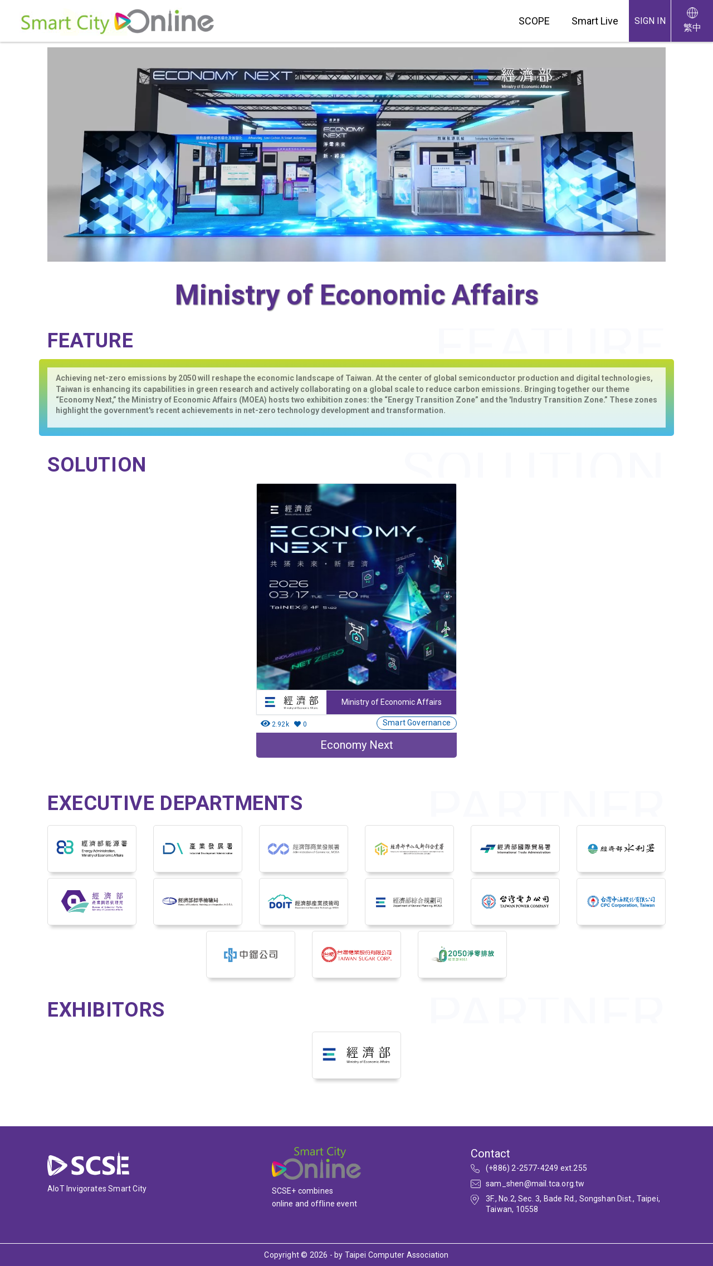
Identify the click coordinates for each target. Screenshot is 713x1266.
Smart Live (595, 21)
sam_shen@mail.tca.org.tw (535, 1183)
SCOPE (534, 21)
